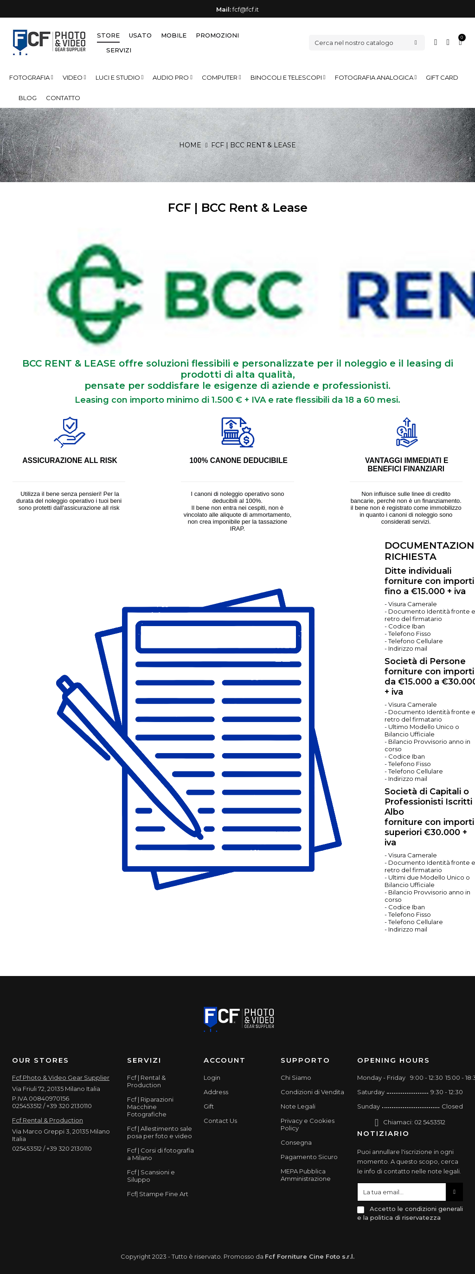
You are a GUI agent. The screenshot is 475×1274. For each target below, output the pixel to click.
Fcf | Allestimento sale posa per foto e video (159, 1132)
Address (216, 1092)
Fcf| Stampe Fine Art (157, 1194)
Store (108, 35)
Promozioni (217, 35)
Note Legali (298, 1106)
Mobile (173, 35)
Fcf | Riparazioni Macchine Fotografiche (150, 1107)
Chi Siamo (296, 1077)
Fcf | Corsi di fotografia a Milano (160, 1154)
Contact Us (220, 1120)
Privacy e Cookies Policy (307, 1124)
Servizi (118, 50)
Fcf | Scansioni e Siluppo (151, 1175)
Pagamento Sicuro (309, 1156)
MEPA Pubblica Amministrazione (306, 1174)
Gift (209, 1106)
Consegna (296, 1142)
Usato (140, 35)
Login (212, 1077)
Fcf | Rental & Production (146, 1081)
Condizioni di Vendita (312, 1092)
